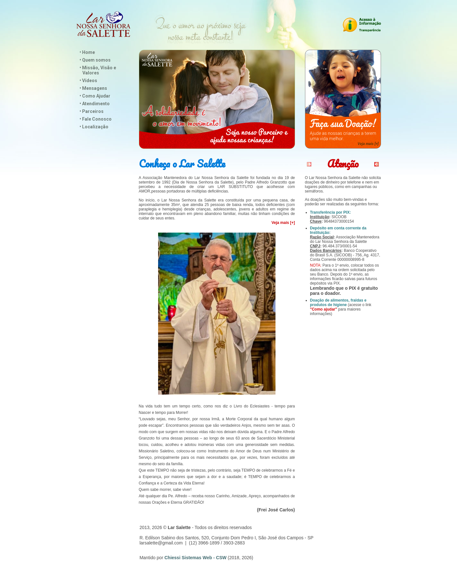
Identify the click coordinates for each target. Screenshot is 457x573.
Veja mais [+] (283, 222)
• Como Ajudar (95, 95)
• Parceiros (92, 111)
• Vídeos (88, 80)
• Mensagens (93, 88)
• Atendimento (95, 103)
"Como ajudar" (323, 309)
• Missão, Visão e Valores (98, 70)
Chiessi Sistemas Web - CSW (195, 557)
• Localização (94, 126)
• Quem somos (95, 60)
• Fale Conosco (96, 119)
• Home (87, 52)
